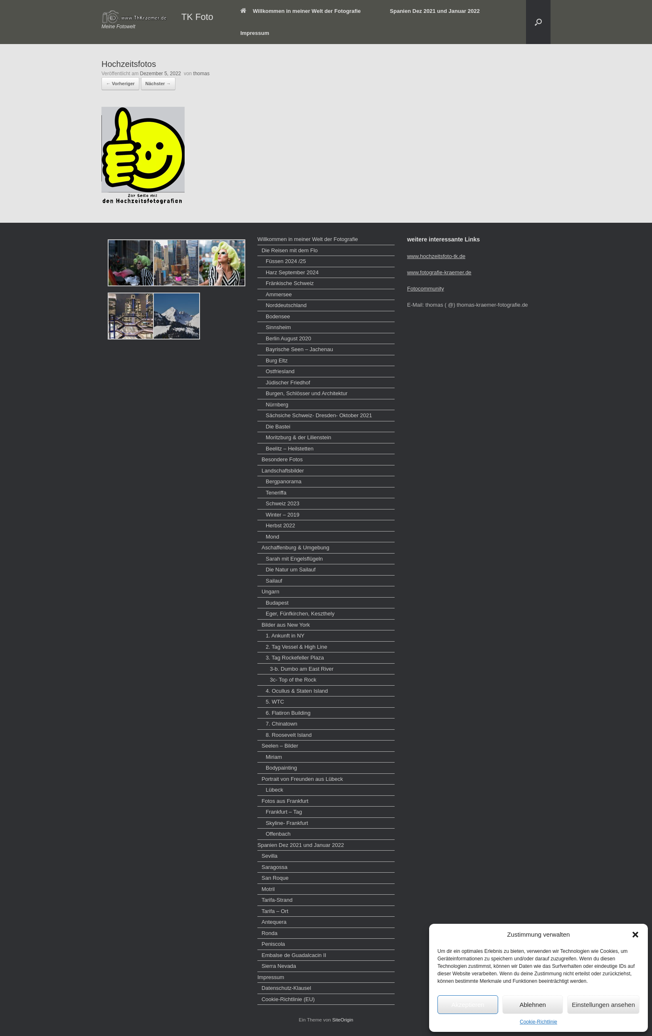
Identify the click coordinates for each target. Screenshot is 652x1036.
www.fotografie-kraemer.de (439, 272)
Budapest (277, 603)
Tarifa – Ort (275, 911)
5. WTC (275, 702)
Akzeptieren (467, 1004)
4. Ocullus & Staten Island (297, 691)
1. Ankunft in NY (285, 635)
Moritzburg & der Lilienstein (298, 437)
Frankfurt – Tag (284, 812)
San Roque (275, 878)
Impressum (254, 33)
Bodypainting (281, 768)
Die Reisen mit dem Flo (290, 250)
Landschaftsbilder (283, 471)
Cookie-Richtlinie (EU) (288, 999)
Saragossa (274, 867)
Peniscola (273, 944)
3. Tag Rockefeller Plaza (295, 658)
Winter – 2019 (282, 515)
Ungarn (270, 591)
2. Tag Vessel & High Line (296, 647)
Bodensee (278, 316)
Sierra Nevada (279, 966)
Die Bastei (278, 426)
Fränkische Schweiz (290, 283)
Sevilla (269, 856)
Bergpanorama (283, 481)
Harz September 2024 (292, 272)
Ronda (269, 933)
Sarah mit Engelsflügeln (294, 559)
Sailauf (274, 581)
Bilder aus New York (286, 625)
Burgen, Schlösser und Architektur (307, 393)
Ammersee (279, 294)
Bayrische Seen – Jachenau (299, 349)
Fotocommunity (425, 288)
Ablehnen (532, 1004)
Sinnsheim (278, 327)
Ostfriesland (280, 371)
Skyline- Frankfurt (287, 823)
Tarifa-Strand (277, 900)
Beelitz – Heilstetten (290, 448)
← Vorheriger (120, 83)
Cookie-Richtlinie (538, 1022)
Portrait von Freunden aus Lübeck (302, 779)
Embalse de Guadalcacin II (294, 955)
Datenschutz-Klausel (286, 988)
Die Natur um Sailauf (291, 569)
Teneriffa (276, 493)
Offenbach (278, 834)
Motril (268, 889)
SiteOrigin (342, 1019)
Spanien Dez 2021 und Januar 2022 (435, 11)
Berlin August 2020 (288, 338)
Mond (272, 537)
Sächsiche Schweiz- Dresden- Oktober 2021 (319, 415)
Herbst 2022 (280, 525)
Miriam (274, 757)
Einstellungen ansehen (603, 1004)
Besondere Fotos (282, 459)
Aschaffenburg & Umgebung (295, 547)
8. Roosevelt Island (289, 735)
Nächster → (158, 83)
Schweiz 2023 (282, 503)
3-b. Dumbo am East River (301, 669)
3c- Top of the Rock (293, 680)
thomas (201, 73)
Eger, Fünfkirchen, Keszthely (300, 613)
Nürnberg (277, 404)
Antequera (274, 922)
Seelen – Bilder (280, 746)
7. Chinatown (281, 724)
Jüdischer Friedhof (288, 382)
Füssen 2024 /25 (286, 261)
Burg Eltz (277, 360)
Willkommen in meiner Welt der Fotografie (300, 11)
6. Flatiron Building (288, 713)
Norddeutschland (286, 305)
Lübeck (274, 790)
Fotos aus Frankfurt (285, 801)
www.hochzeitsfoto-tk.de (436, 256)
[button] (635, 934)
